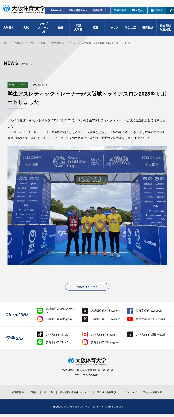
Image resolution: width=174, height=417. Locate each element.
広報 (95, 29)
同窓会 (30, 392)
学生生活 (130, 29)
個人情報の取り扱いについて (75, 392)
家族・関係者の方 (78, 12)
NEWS (158, 12)
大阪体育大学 (24, 11)
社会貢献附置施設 (165, 29)
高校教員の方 (100, 12)
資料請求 (121, 12)
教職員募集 (12, 392)
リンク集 (46, 392)
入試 (26, 29)
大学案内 (8, 29)
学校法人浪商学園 (157, 393)
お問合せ (140, 12)
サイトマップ (133, 392)
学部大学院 (78, 29)
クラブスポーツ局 (43, 29)
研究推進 (147, 29)
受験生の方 (56, 12)
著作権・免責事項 (108, 392)
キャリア (113, 29)
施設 (60, 29)
